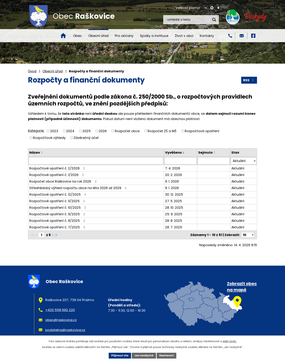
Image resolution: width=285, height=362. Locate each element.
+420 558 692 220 (60, 309)
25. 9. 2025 (173, 214)
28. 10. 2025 (174, 207)
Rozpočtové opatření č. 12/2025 (58, 194)
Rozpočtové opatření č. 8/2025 (58, 220)
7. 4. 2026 (172, 168)
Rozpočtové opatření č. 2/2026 (57, 168)
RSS (249, 80)
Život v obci (184, 35)
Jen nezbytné (143, 355)
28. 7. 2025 (173, 227)
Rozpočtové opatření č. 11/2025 (57, 201)
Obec (77, 35)
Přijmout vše (120, 355)
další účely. (230, 341)
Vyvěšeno (173, 152)
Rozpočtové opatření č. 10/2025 (58, 207)
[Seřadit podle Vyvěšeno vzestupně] (184, 151)
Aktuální (237, 168)
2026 (103, 131)
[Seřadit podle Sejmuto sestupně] (215, 153)
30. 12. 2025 (174, 194)
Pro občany (124, 35)
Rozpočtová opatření (202, 131)
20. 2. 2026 (173, 174)
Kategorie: (36, 130)
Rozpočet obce (127, 131)
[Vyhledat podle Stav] (243, 160)
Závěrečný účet (86, 137)
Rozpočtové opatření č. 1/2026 (57, 174)
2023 (54, 131)
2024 (70, 131)
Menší (205, 7)
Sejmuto (205, 152)
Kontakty (207, 35)
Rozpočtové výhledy (49, 137)
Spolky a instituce (154, 35)
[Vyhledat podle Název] (96, 160)
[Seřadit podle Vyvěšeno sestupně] (184, 153)
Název (34, 152)
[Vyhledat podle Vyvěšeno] (180, 160)
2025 (87, 131)
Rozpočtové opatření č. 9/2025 (58, 214)
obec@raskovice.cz (61, 319)
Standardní (212, 7)
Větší (218, 7)
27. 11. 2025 (173, 201)
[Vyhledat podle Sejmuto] (214, 160)
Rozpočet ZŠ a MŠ (162, 131)
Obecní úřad (98, 35)
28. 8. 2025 (173, 220)
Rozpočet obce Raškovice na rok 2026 (63, 181)
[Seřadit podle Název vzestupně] (42, 151)
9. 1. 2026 (172, 181)
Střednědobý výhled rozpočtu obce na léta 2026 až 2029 (78, 187)
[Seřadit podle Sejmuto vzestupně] (215, 151)
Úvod (63, 35)
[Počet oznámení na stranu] (247, 234)
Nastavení (166, 355)
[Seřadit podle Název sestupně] (42, 153)
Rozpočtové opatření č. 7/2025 (58, 227)
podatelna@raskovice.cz (65, 329)
